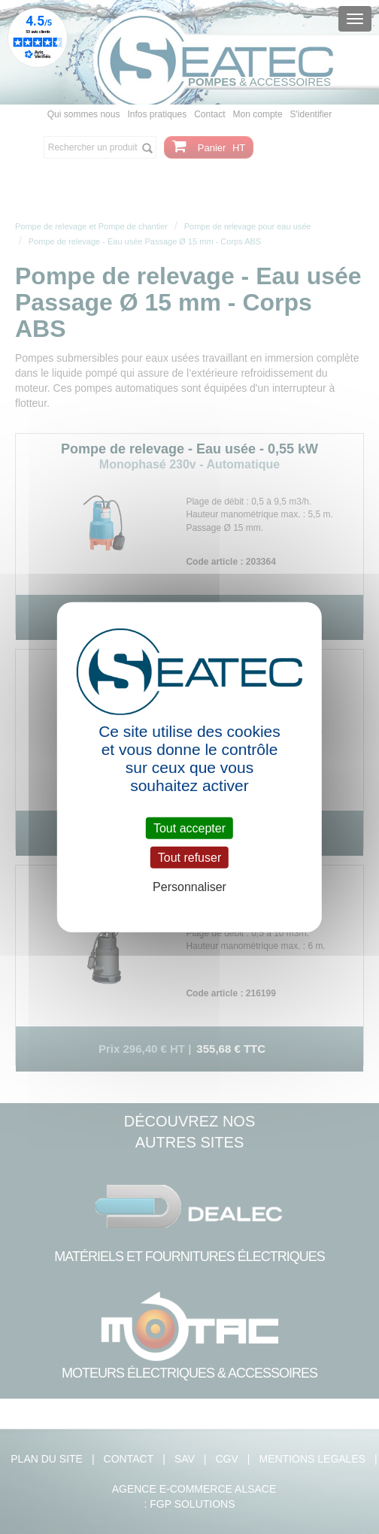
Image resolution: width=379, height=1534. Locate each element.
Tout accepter (189, 828)
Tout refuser (189, 857)
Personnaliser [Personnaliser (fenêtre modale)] (189, 887)
